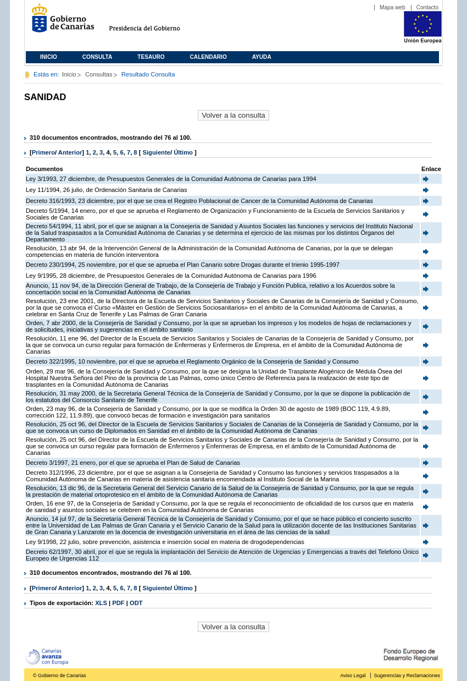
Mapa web (392, 7)
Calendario (208, 57)
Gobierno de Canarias (59, 22)
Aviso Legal (352, 675)
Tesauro (150, 57)
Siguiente (156, 152)
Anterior (70, 152)
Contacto (427, 7)
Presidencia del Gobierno (154, 22)
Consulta (97, 57)
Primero (43, 152)
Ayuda (261, 57)
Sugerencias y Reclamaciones (407, 675)
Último (184, 152)
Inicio (48, 57)
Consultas (99, 74)
